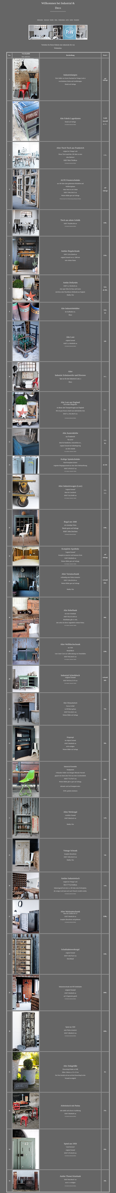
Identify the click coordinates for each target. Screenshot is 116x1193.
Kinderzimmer (61, 19)
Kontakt (52, 19)
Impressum (46, 19)
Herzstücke (76, 19)
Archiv (67, 19)
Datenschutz (40, 19)
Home (56, 19)
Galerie (71, 19)
